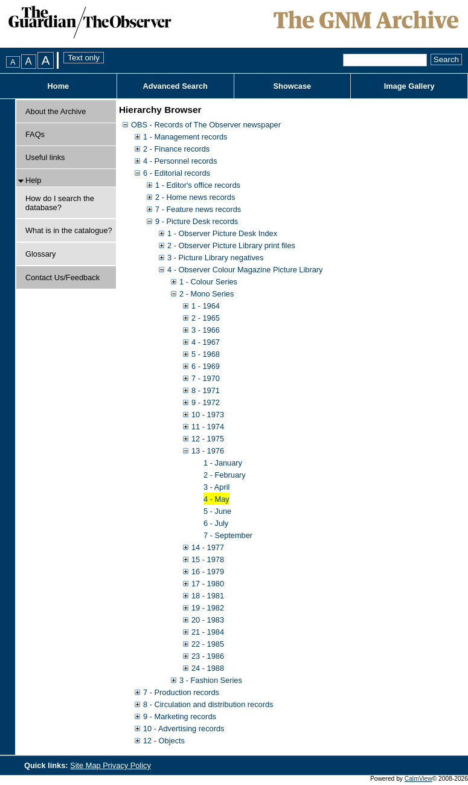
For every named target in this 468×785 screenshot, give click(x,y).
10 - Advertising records (183, 728)
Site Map (86, 765)
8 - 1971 (205, 390)
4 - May (216, 499)
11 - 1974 (207, 426)
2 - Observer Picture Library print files (231, 245)
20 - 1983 (207, 619)
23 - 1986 (207, 656)
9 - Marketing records (179, 716)
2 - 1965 (205, 317)
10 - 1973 (207, 414)
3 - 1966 (205, 330)
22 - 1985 (207, 644)
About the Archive (55, 111)
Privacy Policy (127, 765)
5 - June (217, 511)
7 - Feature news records (198, 209)
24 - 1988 (207, 668)
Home (58, 86)
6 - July (216, 523)
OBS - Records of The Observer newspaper (206, 124)
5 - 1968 (205, 354)
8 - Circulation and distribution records (208, 704)
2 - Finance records (176, 148)
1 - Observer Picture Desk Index (222, 233)
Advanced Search (175, 86)
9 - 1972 (205, 402)
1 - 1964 (205, 305)
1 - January (223, 462)
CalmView (418, 778)
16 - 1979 (207, 571)
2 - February (225, 474)
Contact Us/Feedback (62, 277)
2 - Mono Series (206, 293)
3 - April (216, 487)
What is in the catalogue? (68, 230)
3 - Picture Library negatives (215, 257)
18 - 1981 (207, 595)
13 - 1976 (207, 450)
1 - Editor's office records (197, 185)
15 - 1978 (207, 559)
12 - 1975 (207, 438)
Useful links (45, 157)
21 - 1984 (207, 631)
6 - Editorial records (176, 173)
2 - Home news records (195, 197)
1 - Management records (185, 136)
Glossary (40, 253)
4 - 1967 (205, 342)
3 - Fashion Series (210, 680)
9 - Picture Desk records (196, 221)
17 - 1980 (207, 583)
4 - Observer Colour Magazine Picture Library (244, 269)
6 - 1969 (205, 366)
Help (33, 180)
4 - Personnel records (180, 160)
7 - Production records (181, 692)
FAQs (35, 134)
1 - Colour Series (208, 281)
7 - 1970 (205, 378)
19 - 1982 (207, 607)
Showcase (293, 86)
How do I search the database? (59, 203)
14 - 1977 (207, 547)
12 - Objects (164, 740)
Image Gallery (409, 86)
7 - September (228, 535)
